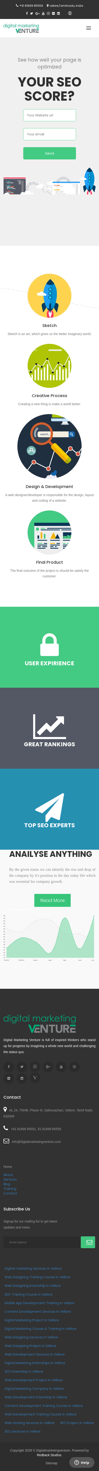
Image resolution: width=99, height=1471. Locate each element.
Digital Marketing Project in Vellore (32, 1320)
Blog (6, 1184)
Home (7, 1167)
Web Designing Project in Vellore (30, 1345)
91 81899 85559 (32, 6)
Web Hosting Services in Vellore (30, 1423)
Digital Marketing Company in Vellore (34, 1388)
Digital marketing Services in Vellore (33, 1268)
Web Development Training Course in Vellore (41, 1414)
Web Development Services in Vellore (35, 1354)
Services (10, 1179)
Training (9, 1188)
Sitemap (51, 1463)
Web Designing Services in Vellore (31, 1337)
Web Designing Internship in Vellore (33, 1285)
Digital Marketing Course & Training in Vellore (40, 1328)
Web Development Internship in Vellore (36, 1397)
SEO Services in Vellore (23, 1431)
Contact (10, 1193)
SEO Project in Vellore (77, 1423)
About (8, 1174)
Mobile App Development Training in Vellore (39, 1303)
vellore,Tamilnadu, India (66, 6)
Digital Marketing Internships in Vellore (35, 1363)
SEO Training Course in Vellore (28, 1294)
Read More (52, 900)
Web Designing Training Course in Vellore (37, 1277)
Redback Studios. (49, 1455)
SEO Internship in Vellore (24, 1371)
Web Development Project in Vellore (34, 1380)
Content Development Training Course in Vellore (44, 1405)
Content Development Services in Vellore (38, 1311)
